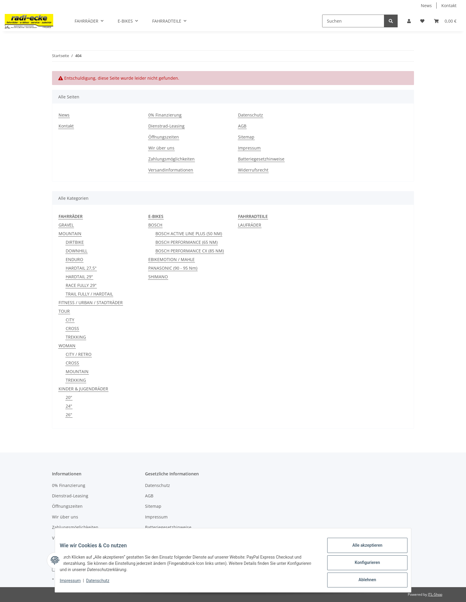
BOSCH (155, 225)
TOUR (64, 311)
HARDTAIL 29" (79, 276)
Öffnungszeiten (163, 137)
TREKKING (76, 337)
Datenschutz (250, 115)
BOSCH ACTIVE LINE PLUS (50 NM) (188, 233)
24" (69, 406)
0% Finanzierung (165, 115)
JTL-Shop (435, 594)
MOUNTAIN (70, 233)
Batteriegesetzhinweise (261, 159)
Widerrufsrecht (253, 170)
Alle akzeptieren (362, 550)
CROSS (72, 328)
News (426, 5)
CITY (70, 320)
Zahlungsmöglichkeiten (171, 159)
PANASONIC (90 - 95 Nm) (172, 268)
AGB (242, 126)
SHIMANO (158, 276)
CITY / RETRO (79, 354)
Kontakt (448, 5)
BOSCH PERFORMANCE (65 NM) (186, 242)
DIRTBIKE (75, 242)
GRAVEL (66, 225)
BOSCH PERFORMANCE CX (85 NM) (189, 251)
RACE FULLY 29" (81, 285)
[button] (408, 21)
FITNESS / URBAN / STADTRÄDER (91, 302)
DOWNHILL (76, 251)
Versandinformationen (170, 170)
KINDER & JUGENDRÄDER (83, 389)
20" (69, 397)
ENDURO (74, 259)
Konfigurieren (362, 565)
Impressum (249, 148)
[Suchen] (353, 21)
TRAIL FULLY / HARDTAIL (89, 294)
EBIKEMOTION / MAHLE (171, 259)
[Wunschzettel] (422, 21)
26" (69, 414)
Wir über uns (161, 148)
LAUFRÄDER (249, 225)
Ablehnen (362, 581)
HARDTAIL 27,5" (81, 268)
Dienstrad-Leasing (166, 126)
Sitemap (246, 137)
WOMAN (67, 345)
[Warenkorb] (445, 21)
